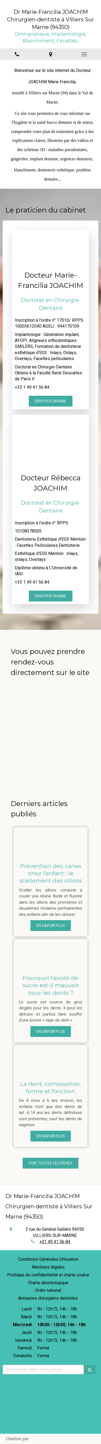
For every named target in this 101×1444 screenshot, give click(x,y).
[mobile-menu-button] (84, 54)
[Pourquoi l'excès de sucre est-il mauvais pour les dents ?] (50, 954)
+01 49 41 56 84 (54, 1241)
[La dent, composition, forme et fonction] (50, 1060)
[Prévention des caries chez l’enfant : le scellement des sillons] (50, 842)
